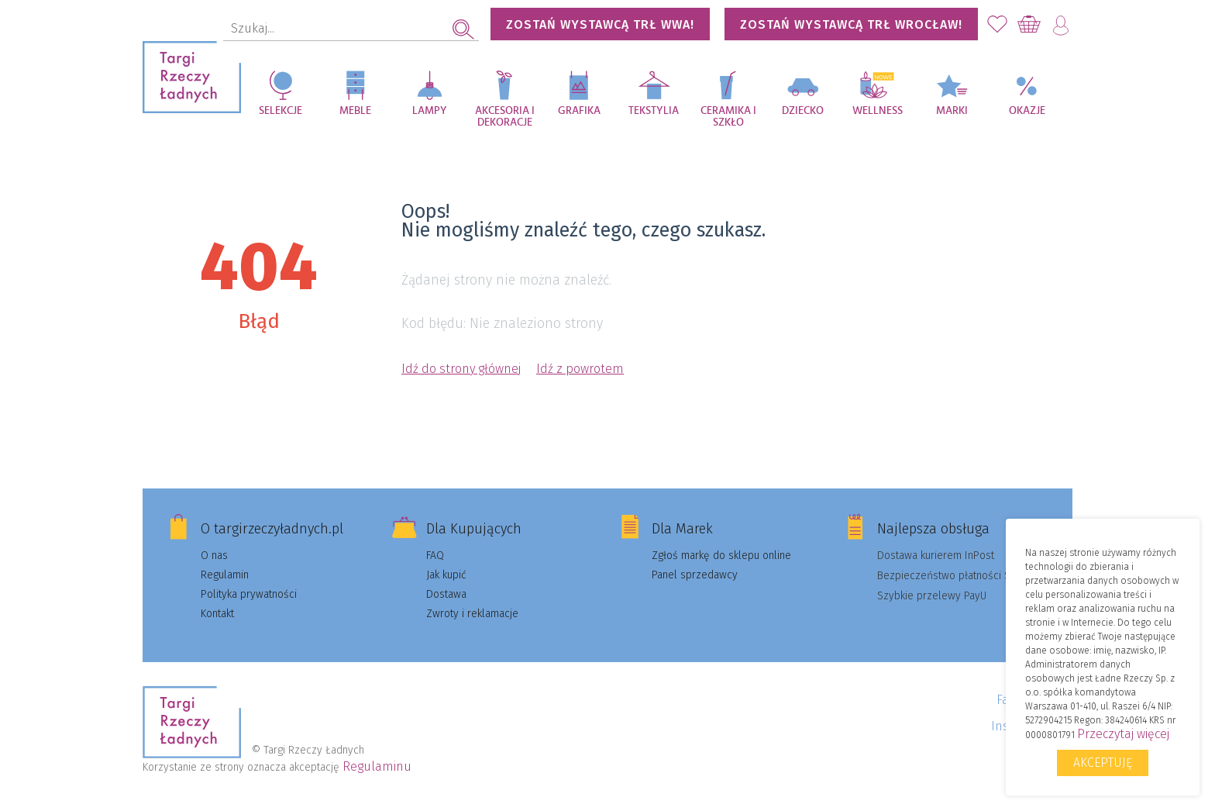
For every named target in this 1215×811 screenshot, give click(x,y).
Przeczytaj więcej (1123, 733)
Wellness (877, 110)
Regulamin (225, 575)
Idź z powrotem (580, 368)
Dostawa (446, 594)
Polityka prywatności (249, 594)
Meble (355, 110)
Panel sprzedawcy (695, 575)
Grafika (579, 110)
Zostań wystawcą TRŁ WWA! (600, 24)
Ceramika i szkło (728, 116)
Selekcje (280, 110)
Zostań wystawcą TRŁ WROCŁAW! (851, 24)
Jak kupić (446, 575)
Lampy (429, 110)
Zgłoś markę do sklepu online (721, 555)
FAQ (435, 555)
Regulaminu (376, 766)
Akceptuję (1102, 762)
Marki (952, 110)
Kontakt (217, 613)
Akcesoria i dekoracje (505, 116)
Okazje (1027, 110)
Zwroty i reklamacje (472, 613)
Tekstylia (653, 110)
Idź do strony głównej (461, 368)
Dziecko (803, 110)
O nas (214, 555)
